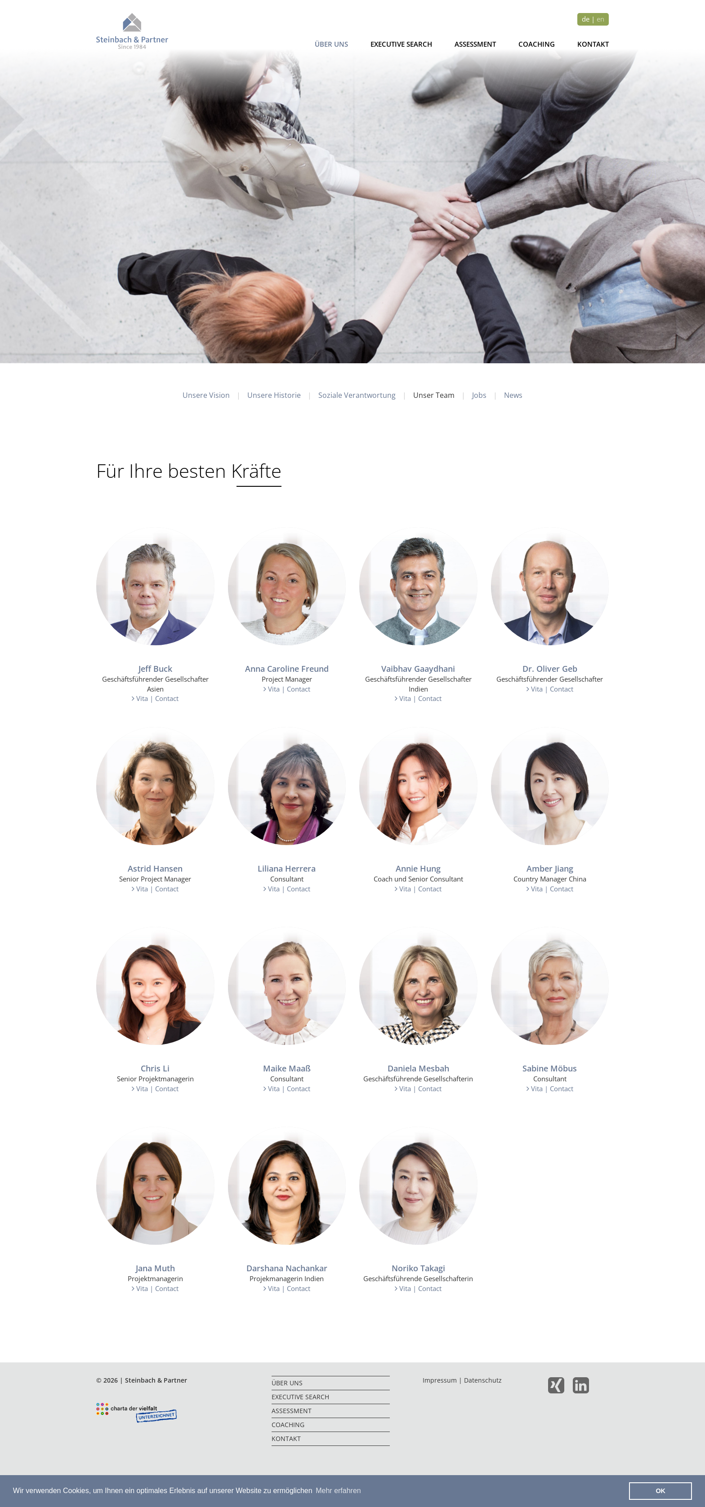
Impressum (440, 1380)
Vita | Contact (155, 698)
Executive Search (401, 44)
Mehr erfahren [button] (338, 1490)
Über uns (331, 44)
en (600, 19)
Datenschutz (483, 1380)
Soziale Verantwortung (357, 396)
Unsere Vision (206, 396)
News (513, 396)
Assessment (475, 44)
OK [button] (660, 1490)
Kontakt (593, 44)
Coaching (536, 44)
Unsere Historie (274, 396)
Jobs (479, 396)
